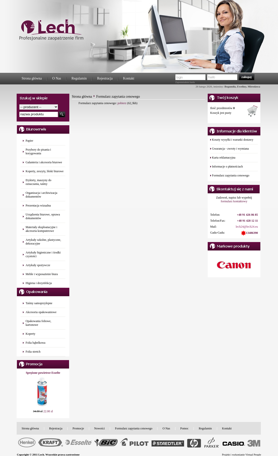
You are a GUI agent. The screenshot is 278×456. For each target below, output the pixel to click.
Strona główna (32, 78)
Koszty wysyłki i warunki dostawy (232, 139)
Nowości (99, 428)
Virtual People (253, 454)
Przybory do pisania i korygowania (38, 151)
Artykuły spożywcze (38, 265)
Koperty (30, 333)
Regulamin (79, 78)
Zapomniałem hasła (185, 82)
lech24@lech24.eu (247, 226)
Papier (29, 140)
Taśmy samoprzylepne (39, 303)
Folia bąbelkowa (35, 342)
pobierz (122, 103)
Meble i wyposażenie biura (42, 274)
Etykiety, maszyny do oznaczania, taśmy (38, 182)
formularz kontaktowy (234, 201)
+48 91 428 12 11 (247, 220)
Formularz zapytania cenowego (230, 175)
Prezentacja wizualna (38, 205)
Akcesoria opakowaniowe (41, 312)
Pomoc (184, 428)
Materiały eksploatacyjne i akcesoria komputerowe (41, 229)
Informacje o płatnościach (227, 166)
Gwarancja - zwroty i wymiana (230, 148)
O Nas (56, 78)
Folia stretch (33, 351)
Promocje (78, 428)
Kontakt (128, 78)
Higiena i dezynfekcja (39, 283)
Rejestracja (105, 78)
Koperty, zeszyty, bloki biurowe (45, 171)
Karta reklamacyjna (223, 157)
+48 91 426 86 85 (247, 214)
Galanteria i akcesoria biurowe (44, 162)
